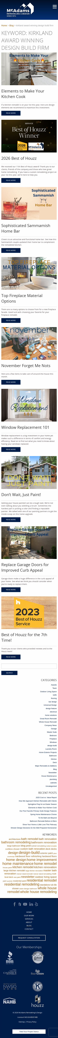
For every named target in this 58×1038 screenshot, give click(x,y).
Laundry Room (51, 749)
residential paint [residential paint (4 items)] (19, 881)
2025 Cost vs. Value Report (46, 797)
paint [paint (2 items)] (4, 881)
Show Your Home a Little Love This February (40, 825)
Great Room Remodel (48, 719)
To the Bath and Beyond (47, 818)
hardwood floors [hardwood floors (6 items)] (49, 856)
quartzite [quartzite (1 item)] (9, 881)
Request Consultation (29, 938)
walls (55, 695)
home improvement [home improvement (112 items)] (42, 860)
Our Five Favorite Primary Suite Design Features (38, 811)
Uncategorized (51, 786)
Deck (55, 762)
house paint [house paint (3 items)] (7, 868)
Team (54, 688)
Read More (11, 113)
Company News (51, 725)
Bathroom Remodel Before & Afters (43, 821)
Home (4, 25)
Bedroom (53, 735)
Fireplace (53, 739)
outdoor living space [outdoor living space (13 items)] (46, 877)
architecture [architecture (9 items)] (15, 839)
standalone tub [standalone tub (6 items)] (46, 885)
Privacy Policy (31, 1022)
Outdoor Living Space (48, 692)
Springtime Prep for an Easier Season (42, 804)
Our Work (29, 915)
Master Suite (52, 732)
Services (29, 919)
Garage (54, 729)
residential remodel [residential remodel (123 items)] (42, 880)
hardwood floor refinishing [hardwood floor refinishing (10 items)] (28, 856)
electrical (53, 712)
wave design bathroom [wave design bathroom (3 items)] (28, 889)
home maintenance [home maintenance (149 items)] (17, 864)
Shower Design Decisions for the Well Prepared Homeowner (34, 828)
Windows (53, 742)
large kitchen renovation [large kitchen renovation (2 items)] (34, 871)
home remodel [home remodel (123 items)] (45, 864)
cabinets (53, 783)
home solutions (51, 715)
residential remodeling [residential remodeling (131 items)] (21, 884)
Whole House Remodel (48, 722)
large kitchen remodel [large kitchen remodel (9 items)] (14, 870)
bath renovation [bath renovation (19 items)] (48, 839)
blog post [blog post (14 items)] (26, 845)
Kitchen (54, 759)
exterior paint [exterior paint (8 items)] (46, 853)
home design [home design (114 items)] (16, 860)
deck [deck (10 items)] (48, 849)
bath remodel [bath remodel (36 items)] (29, 839)
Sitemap (22, 1022)
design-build (52, 746)
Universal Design (50, 705)
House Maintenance (49, 776)
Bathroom (53, 756)
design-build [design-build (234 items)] (29, 852)
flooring (54, 698)
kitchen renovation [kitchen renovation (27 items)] (45, 867)
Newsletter (53, 773)
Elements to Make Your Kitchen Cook (42, 808)
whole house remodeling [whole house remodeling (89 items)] (38, 892)
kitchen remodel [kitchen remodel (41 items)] (23, 867)
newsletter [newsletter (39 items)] (28, 876)
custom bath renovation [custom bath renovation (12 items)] (32, 849)
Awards (54, 685)
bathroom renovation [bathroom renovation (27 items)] (44, 842)
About (29, 922)
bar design (53, 702)
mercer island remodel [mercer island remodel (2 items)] (25, 874)
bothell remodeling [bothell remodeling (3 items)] (38, 846)
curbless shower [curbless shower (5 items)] (12, 849)
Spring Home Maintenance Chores (43, 814)
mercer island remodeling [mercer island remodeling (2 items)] (42, 874)
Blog (11, 25)
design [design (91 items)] (13, 853)
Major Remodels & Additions (46, 766)
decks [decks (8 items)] (54, 849)
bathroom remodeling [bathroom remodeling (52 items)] (16, 842)
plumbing (53, 779)
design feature (51, 708)
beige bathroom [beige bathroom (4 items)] (13, 846)
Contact (29, 929)
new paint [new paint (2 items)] (17, 877)
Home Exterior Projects (48, 752)
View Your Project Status (29, 1031)
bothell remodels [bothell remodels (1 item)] (51, 846)
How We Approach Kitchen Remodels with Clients (38, 801)
